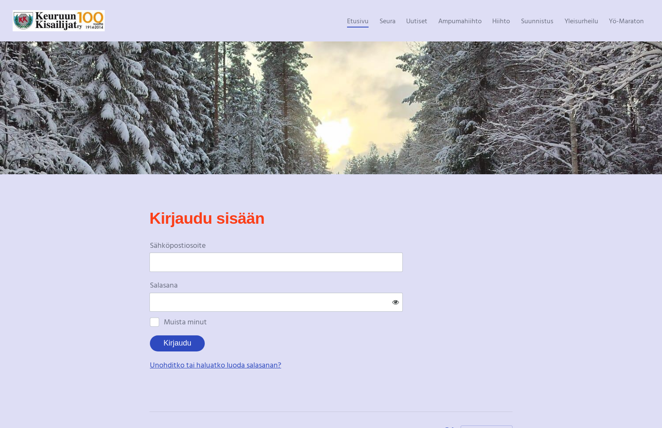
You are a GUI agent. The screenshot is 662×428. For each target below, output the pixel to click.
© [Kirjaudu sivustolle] (152, 404)
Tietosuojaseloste (413, 404)
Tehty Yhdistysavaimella (486, 404)
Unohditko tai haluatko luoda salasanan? (306, 337)
